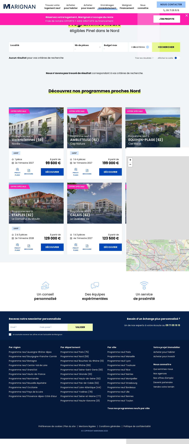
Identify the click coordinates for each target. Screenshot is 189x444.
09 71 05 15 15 (172, 10)
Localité (14, 49)
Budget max (110, 49)
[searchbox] (86, 53)
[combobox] (87, 51)
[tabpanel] (36, 132)
